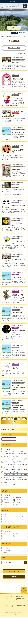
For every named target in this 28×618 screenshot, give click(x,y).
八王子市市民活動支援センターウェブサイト (9, 607)
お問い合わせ (11, 6)
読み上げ (15, 32)
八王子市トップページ (20, 606)
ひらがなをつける (14, 1)
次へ (23, 418)
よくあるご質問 (19, 596)
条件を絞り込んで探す (14, 48)
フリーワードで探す (6, 434)
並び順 (3, 557)
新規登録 (6, 6)
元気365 (16, 614)
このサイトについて (2, 7)
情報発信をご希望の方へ (20, 599)
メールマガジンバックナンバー (9, 602)
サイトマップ (19, 602)
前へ (4, 418)
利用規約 (6, 598)
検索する (14, 576)
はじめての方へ (8, 596)
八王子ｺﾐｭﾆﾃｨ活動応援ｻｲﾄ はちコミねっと (10, 36)
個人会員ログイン (16, 7)
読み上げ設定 (23, 32)
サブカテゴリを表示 (10, 453)
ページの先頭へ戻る (24, 591)
